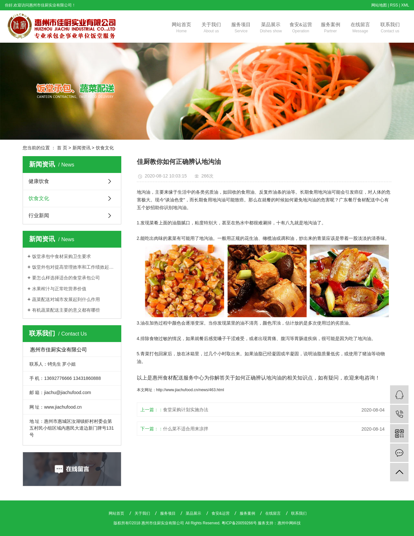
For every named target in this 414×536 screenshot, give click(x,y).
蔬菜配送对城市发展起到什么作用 (66, 299)
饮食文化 (105, 147)
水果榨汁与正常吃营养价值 (59, 288)
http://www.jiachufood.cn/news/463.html (190, 390)
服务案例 (330, 28)
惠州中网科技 (289, 523)
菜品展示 (271, 28)
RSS (394, 5)
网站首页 (181, 28)
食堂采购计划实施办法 (185, 409)
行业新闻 (38, 215)
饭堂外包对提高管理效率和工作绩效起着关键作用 (74, 267)
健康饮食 (38, 181)
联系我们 (390, 28)
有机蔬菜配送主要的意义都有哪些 (66, 310)
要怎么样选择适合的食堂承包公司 (66, 277)
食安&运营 (301, 28)
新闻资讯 (81, 147)
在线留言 (360, 28)
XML (405, 5)
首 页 (62, 147)
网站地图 (379, 5)
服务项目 (241, 28)
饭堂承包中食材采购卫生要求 (61, 256)
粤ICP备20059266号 (239, 523)
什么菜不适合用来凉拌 (185, 428)
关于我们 (211, 28)
